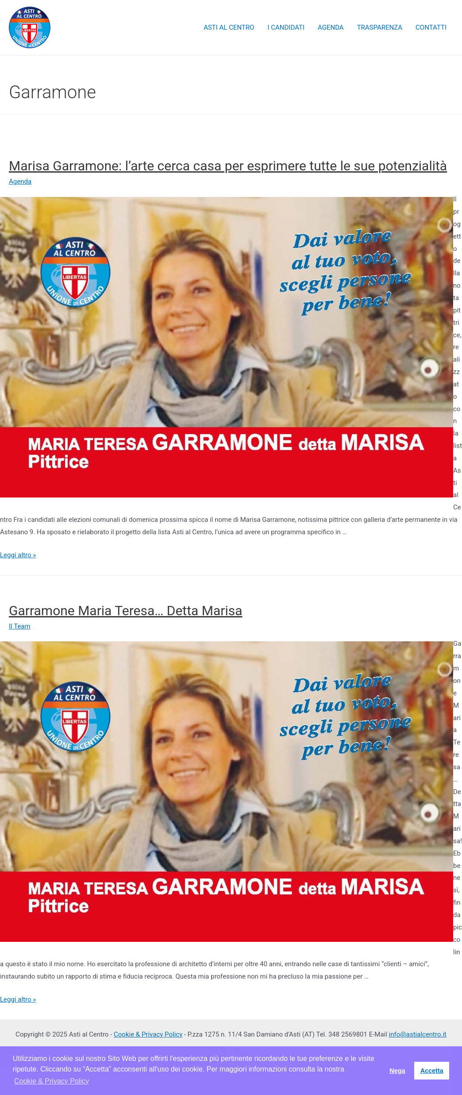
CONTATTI (431, 27)
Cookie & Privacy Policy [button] (51, 1081)
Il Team (20, 626)
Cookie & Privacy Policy (148, 1034)
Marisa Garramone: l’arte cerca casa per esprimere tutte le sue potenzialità (228, 166)
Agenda (20, 181)
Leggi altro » (18, 555)
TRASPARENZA (379, 27)
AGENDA (331, 27)
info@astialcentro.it (418, 1034)
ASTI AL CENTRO (229, 27)
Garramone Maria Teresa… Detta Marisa (126, 610)
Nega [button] (397, 1070)
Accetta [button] (431, 1070)
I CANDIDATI (285, 27)
